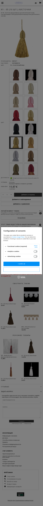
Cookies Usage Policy (18, 237)
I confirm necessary (21, 269)
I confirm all (21, 264)
